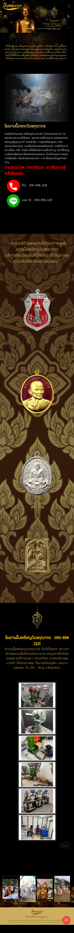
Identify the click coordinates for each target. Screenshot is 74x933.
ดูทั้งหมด (64, 845)
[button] (5, 16)
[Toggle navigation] (69, 6)
